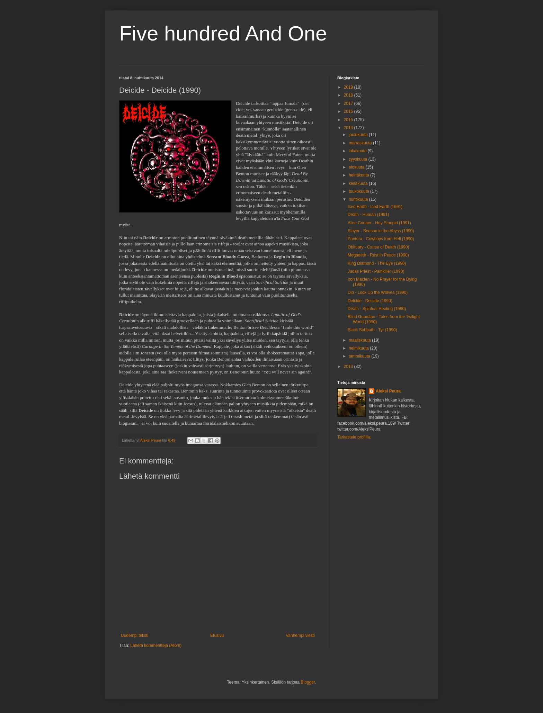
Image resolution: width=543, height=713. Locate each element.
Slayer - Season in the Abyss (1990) (381, 230)
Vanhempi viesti (300, 635)
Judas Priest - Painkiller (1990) (376, 271)
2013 (349, 366)
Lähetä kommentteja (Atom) (155, 645)
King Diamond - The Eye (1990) (377, 263)
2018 (349, 95)
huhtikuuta (359, 199)
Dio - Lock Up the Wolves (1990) (378, 292)
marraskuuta (361, 143)
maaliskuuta (360, 340)
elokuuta (357, 167)
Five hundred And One (223, 33)
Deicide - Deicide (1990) (370, 300)
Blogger (308, 682)
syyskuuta (358, 159)
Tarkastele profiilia (354, 437)
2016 (349, 111)
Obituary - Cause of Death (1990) (378, 247)
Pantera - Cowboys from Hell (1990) (381, 238)
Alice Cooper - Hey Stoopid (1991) (379, 222)
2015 (349, 119)
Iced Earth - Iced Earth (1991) (375, 206)
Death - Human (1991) (368, 214)
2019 (349, 87)
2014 (349, 127)
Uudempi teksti (134, 635)
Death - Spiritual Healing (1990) (377, 308)
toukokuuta (359, 191)
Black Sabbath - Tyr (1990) (372, 329)
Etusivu (217, 635)
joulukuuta (359, 134)
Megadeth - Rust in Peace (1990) (378, 255)
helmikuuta (359, 348)
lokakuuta (358, 150)
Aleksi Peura (388, 391)
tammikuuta (360, 356)
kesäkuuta (359, 183)
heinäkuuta (359, 175)
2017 (349, 103)
